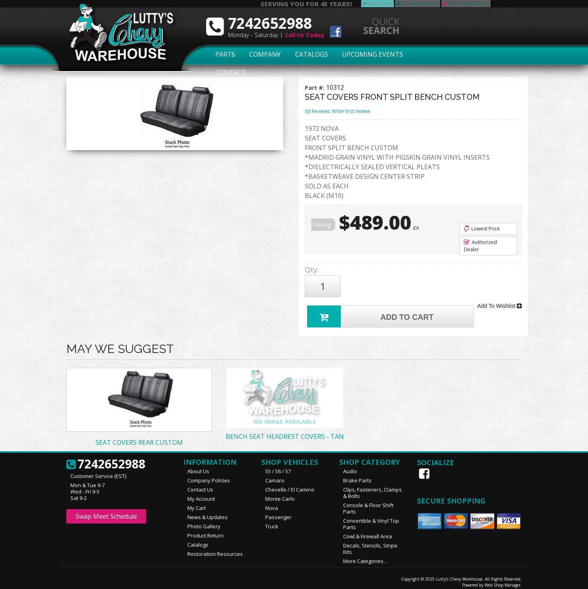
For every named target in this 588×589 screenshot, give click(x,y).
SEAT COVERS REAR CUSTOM (139, 437)
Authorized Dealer (480, 246)
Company (263, 54)
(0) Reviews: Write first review (337, 111)
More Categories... (365, 556)
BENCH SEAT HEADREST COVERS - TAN (285, 431)
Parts (221, 54)
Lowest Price (482, 228)
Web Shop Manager (502, 580)
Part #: (315, 87)
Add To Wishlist (499, 302)
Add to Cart (372, 310)
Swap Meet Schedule (106, 511)
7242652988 (105, 459)
